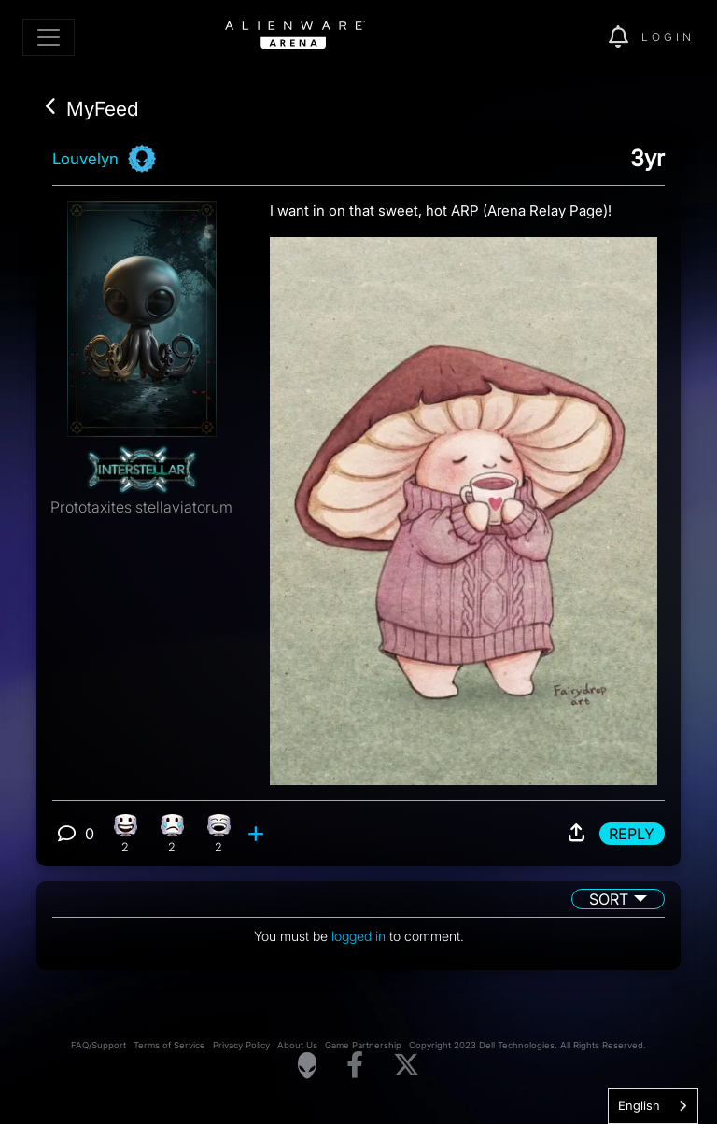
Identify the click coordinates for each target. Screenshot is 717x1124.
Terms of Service (169, 1045)
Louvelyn (85, 158)
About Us (297, 1045)
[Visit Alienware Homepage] (307, 1065)
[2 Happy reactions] (126, 833)
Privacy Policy (241, 1045)
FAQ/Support (98, 1045)
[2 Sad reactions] (172, 833)
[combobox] (653, 1106)
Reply (631, 833)
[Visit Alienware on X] (406, 1065)
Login (668, 37)
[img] (562, 37)
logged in (358, 936)
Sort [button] (608, 899)
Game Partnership (363, 1045)
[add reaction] (258, 834)
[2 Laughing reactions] (219, 833)
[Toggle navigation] (48, 37)
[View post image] (463, 503)
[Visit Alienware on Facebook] (354, 1065)
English (639, 1105)
